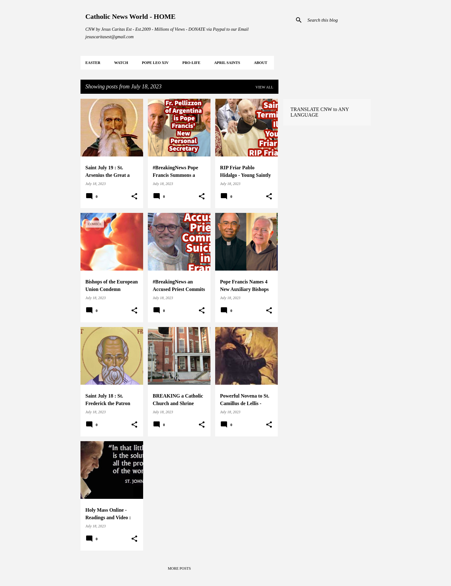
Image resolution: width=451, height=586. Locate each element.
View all (264, 87)
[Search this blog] (338, 20)
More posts (179, 568)
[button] (134, 197)
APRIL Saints (227, 63)
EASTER (93, 63)
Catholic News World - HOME (131, 16)
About (260, 63)
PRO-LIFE (191, 63)
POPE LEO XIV (155, 63)
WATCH (121, 63)
